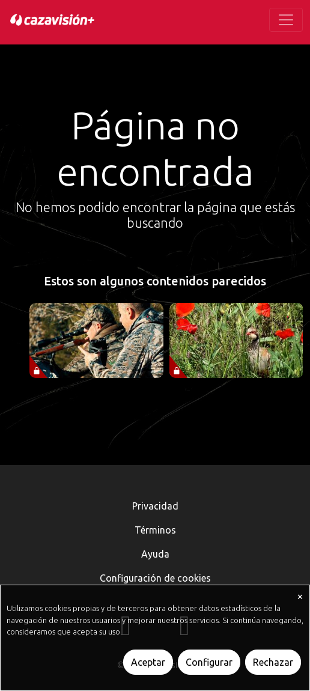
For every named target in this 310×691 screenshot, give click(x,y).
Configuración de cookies (155, 578)
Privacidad (155, 506)
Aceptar (148, 662)
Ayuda (155, 554)
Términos (155, 530)
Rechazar (273, 662)
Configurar (209, 662)
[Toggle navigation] (286, 20)
